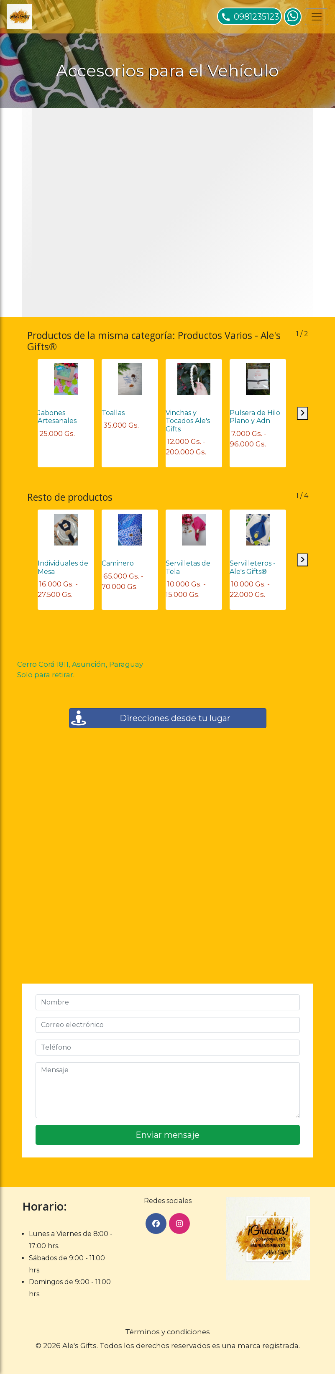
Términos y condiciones (167, 1332)
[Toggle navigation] (316, 16)
